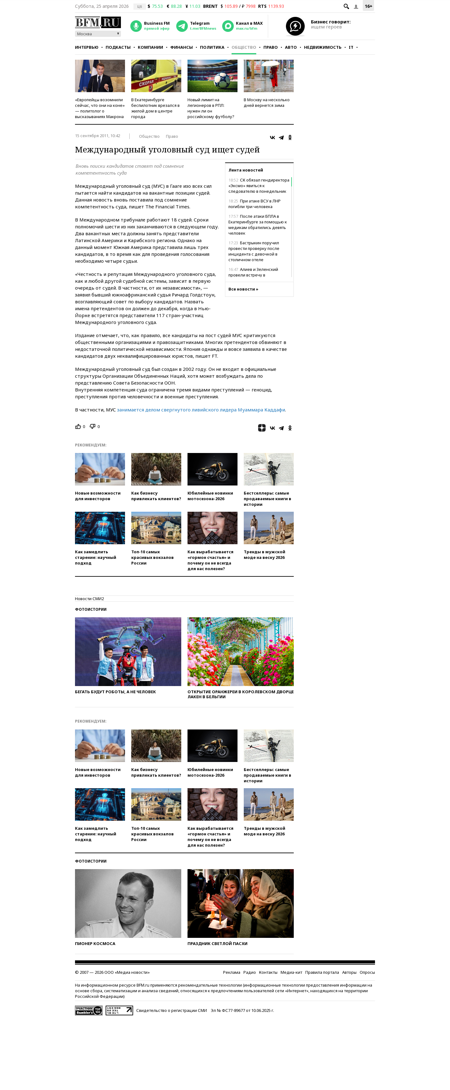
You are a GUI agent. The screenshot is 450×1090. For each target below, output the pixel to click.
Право (270, 47)
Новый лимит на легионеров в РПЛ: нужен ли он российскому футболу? (211, 108)
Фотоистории (91, 609)
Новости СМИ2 (89, 598)
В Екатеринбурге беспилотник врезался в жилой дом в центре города (155, 108)
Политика (212, 47)
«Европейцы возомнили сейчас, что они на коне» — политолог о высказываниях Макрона (100, 108)
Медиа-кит (291, 972)
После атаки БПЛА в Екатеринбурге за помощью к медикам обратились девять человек (257, 224)
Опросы (367, 972)
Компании (150, 47)
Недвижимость (323, 47)
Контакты (268, 972)
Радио (249, 972)
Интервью (86, 47)
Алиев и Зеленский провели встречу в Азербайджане (253, 274)
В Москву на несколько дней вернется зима (267, 102)
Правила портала (322, 972)
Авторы (349, 972)
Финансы (181, 47)
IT (351, 47)
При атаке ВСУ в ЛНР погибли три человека (254, 203)
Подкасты (118, 47)
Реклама (231, 972)
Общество (244, 47)
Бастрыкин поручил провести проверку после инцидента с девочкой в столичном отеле (253, 251)
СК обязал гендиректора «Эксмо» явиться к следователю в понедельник (258, 185)
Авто (291, 47)
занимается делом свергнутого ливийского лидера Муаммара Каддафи (201, 409)
